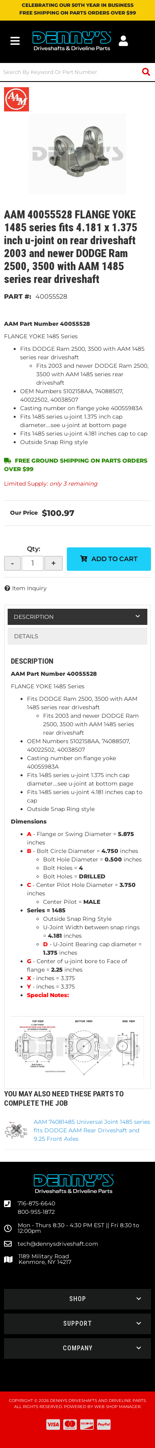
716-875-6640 (36, 1203)
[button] (77, 72)
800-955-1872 (36, 1211)
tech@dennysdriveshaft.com (58, 1244)
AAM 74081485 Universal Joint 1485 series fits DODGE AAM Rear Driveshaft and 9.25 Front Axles (92, 1130)
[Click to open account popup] (123, 41)
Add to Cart (114, 559)
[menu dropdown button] (15, 41)
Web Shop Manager (117, 1406)
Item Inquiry (29, 588)
